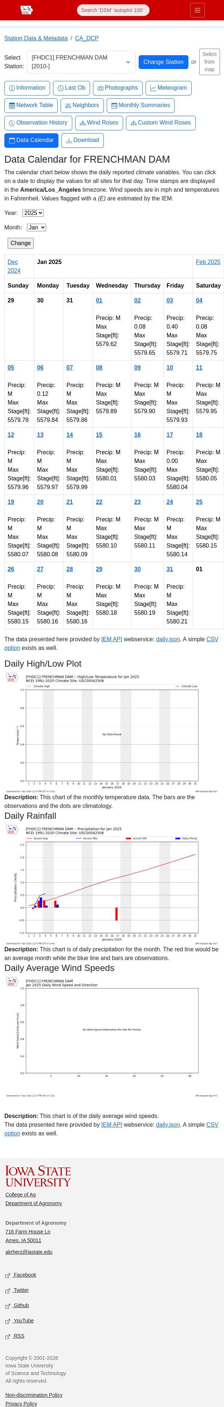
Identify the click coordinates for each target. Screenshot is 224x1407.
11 (199, 368)
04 (199, 300)
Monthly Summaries (140, 105)
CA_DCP (87, 38)
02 (137, 300)
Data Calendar (31, 140)
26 (11, 569)
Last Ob (71, 88)
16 (137, 435)
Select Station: (14, 61)
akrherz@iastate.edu (28, 1252)
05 (11, 368)
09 (137, 368)
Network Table (31, 105)
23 (137, 502)
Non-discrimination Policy (33, 1395)
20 (40, 502)
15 (99, 435)
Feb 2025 (208, 262)
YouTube (19, 1321)
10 (170, 368)
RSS (14, 1336)
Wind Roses (99, 123)
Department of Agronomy (33, 1203)
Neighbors (82, 105)
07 (69, 368)
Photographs (118, 88)
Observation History (38, 123)
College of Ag (20, 1194)
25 (199, 502)
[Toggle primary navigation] (197, 10)
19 (11, 502)
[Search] (113, 10)
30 (137, 569)
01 (99, 300)
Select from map (210, 61)
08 (99, 368)
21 (69, 502)
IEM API (111, 639)
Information (27, 88)
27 (40, 569)
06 (40, 368)
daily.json (168, 639)
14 (69, 435)
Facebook (20, 1275)
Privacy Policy (21, 1404)
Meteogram (168, 88)
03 (170, 300)
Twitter (17, 1291)
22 (99, 502)
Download (82, 140)
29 (99, 569)
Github (17, 1306)
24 (170, 502)
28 (69, 569)
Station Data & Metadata (36, 38)
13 (40, 435)
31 (170, 569)
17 (170, 435)
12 (11, 435)
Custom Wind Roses (161, 123)
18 (199, 435)
